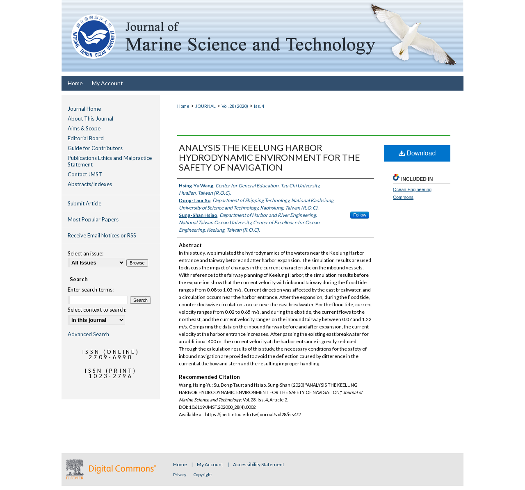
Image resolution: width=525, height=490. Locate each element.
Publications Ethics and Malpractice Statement (110, 161)
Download (417, 153)
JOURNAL (205, 106)
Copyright (203, 474)
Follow (359, 214)
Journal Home (84, 108)
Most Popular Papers (93, 219)
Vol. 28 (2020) (234, 106)
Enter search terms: (91, 289)
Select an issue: (85, 253)
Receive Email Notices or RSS (102, 235)
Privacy (180, 474)
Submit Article (84, 203)
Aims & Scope (84, 128)
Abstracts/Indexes (90, 184)
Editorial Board (86, 138)
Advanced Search (88, 334)
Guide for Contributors (95, 148)
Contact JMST (85, 174)
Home (183, 106)
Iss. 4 (259, 106)
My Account (210, 464)
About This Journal (90, 118)
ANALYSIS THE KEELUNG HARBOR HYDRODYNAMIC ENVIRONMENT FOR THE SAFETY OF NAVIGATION (269, 157)
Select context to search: (97, 309)
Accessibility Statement (258, 464)
